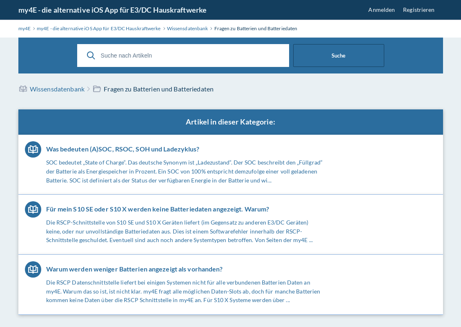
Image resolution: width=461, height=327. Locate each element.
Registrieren (418, 9)
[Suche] (91, 55)
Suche (338, 55)
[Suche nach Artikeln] (183, 55)
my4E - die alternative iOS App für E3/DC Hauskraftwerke (112, 9)
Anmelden (381, 9)
